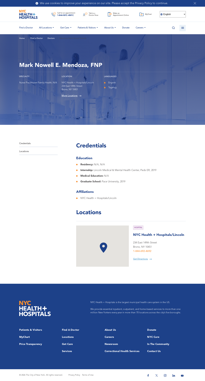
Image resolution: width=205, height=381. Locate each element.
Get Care (64, 28)
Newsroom (111, 344)
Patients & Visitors (87, 28)
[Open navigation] (182, 28)
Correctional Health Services (122, 351)
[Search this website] (173, 28)
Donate (126, 28)
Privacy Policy (74, 375)
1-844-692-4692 (142, 251)
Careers (139, 28)
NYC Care (153, 337)
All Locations (45, 28)
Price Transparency (30, 344)
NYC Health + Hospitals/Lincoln (158, 235)
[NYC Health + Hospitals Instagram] (165, 375)
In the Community (158, 344)
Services (67, 351)
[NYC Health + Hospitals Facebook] (148, 375)
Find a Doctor (70, 330)
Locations (24, 151)
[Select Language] (173, 14)
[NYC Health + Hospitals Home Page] (28, 14)
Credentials (24, 143)
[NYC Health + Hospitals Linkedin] (173, 375)
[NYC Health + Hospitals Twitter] (156, 375)
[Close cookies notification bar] (195, 3)
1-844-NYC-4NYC (65, 15)
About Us (109, 28)
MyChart (24, 337)
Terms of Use (88, 375)
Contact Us (154, 351)
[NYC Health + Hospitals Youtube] (182, 375)
